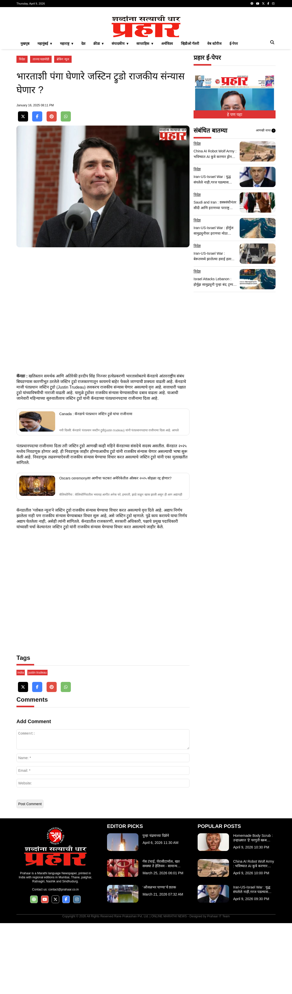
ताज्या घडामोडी (41, 130)
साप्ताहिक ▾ (144, 114)
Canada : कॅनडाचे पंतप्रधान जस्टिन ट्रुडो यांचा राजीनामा (95, 485)
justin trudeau (37, 743)
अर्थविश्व (167, 114)
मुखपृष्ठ (24, 114)
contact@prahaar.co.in (63, 960)
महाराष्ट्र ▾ (66, 114)
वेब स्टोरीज (214, 114)
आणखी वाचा (266, 201)
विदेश (22, 130)
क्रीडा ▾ (98, 114)
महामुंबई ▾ (44, 114)
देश (83, 114)
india (20, 743)
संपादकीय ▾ (120, 114)
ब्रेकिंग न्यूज (63, 130)
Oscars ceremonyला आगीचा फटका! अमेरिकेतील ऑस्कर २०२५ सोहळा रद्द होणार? (115, 549)
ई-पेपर (234, 114)
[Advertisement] (146, 46)
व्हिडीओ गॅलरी (190, 114)
